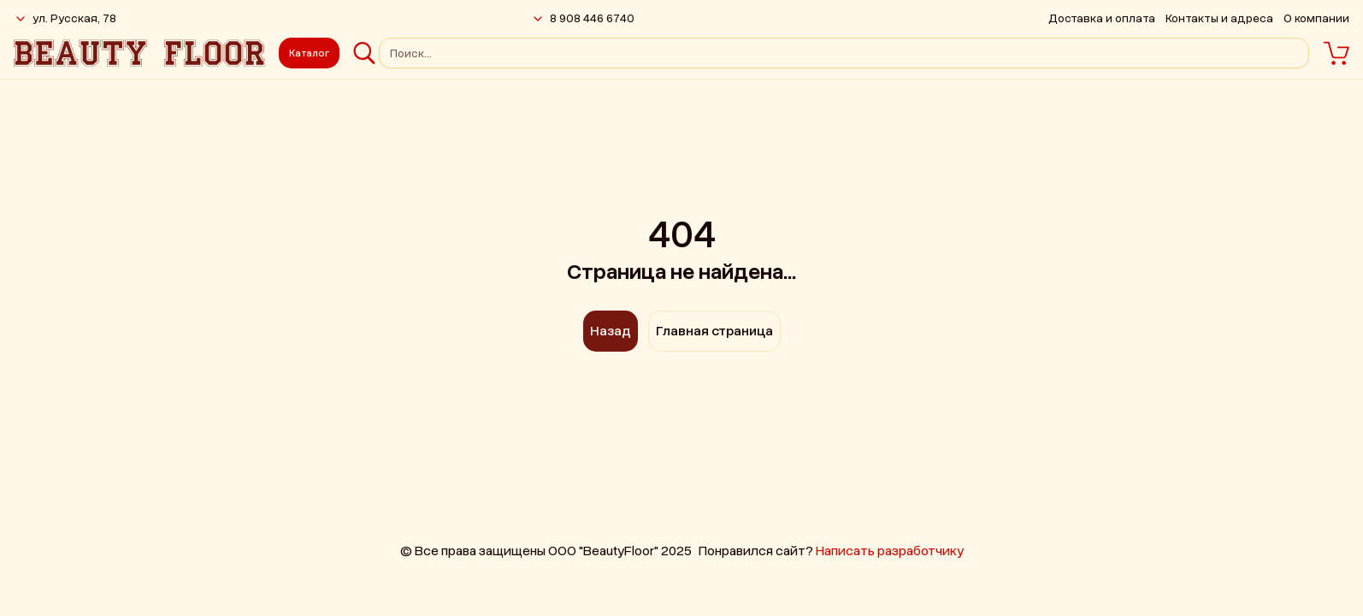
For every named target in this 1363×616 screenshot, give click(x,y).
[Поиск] (364, 53)
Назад (610, 331)
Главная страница (714, 331)
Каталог (309, 53)
